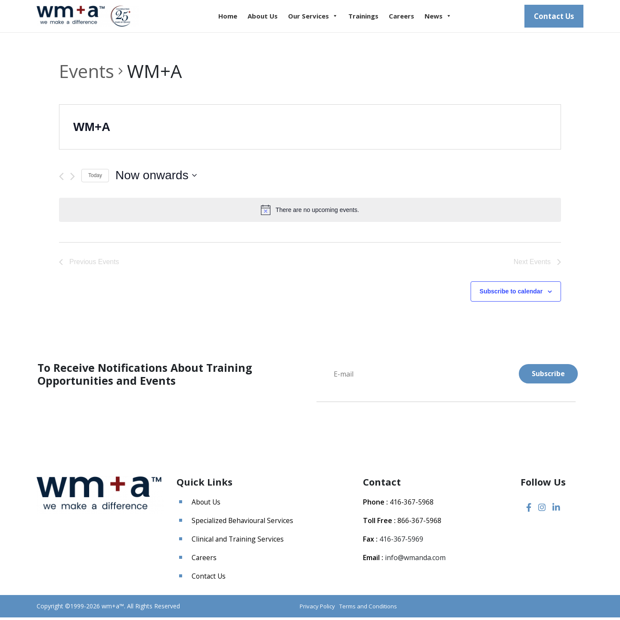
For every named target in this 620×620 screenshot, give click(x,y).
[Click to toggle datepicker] (156, 178)
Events (86, 74)
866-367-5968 (419, 523)
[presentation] (381, 434)
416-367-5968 (412, 505)
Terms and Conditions (366, 609)
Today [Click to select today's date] (95, 178)
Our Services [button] (320, 17)
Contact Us (554, 17)
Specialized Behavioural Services (244, 523)
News (445, 17)
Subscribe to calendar (511, 294)
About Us (270, 17)
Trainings (371, 17)
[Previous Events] (61, 179)
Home (235, 17)
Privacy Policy (312, 609)
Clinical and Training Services (238, 542)
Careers (409, 17)
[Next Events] (72, 179)
